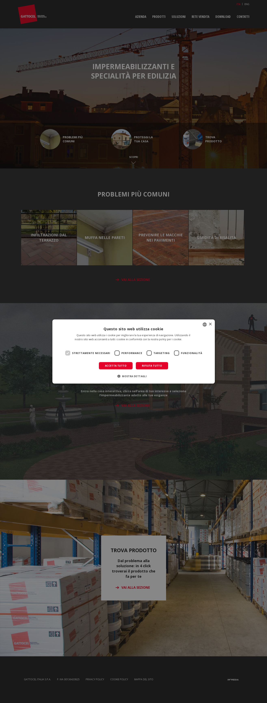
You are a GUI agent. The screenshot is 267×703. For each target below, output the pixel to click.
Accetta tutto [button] (115, 365)
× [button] (210, 324)
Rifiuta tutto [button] (152, 365)
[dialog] (133, 351)
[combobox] (205, 324)
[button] (133, 376)
